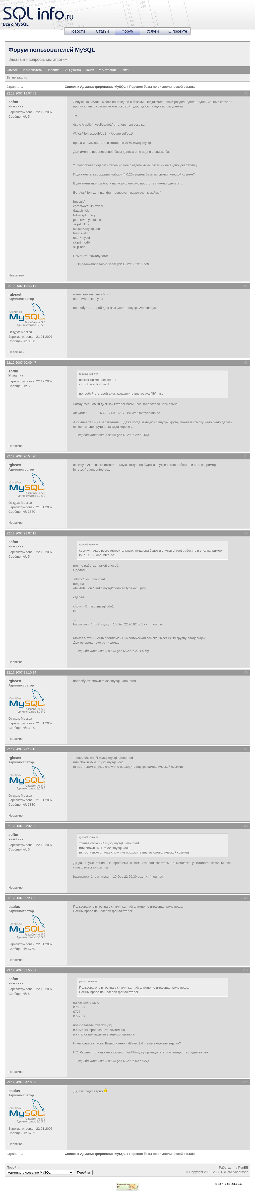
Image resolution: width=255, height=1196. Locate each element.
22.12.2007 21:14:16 (21, 749)
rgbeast (14, 294)
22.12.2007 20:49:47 (21, 362)
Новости (77, 31)
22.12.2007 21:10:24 (21, 672)
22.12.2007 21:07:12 (21, 533)
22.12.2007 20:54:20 (21, 456)
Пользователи (32, 70)
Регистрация (107, 70)
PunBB (243, 1167)
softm (13, 102)
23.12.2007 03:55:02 (21, 970)
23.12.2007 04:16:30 (21, 1082)
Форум (128, 31)
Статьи (102, 31)
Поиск (89, 70)
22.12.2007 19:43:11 (21, 286)
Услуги (152, 31)
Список (12, 70)
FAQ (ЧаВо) (72, 70)
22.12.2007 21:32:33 (21, 826)
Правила (53, 70)
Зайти (125, 70)
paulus (14, 907)
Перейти (50, 1170)
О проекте (177, 31)
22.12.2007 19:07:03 (21, 93)
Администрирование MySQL (103, 86)
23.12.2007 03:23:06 (21, 898)
